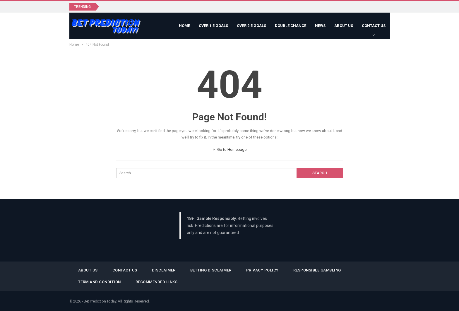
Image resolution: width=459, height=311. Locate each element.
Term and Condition (99, 282)
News (320, 25)
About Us (343, 25)
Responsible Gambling (317, 270)
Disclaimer (164, 270)
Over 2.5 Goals (251, 25)
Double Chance (290, 25)
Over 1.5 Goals (213, 25)
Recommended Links (157, 282)
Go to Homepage (229, 149)
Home (184, 25)
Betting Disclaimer (211, 270)
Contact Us (374, 25)
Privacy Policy (262, 270)
